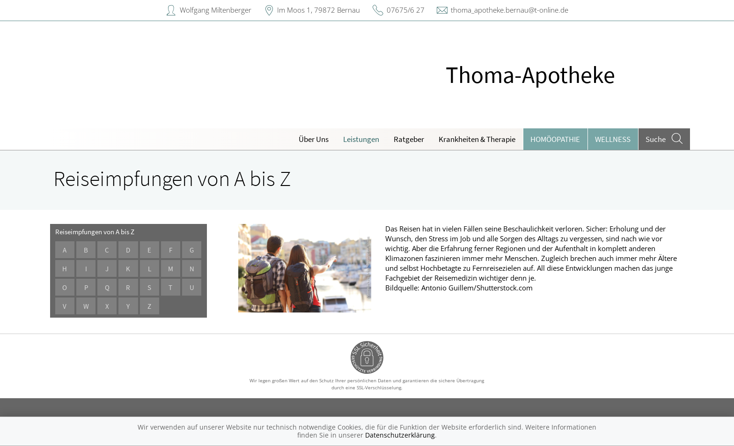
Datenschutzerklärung (400, 435)
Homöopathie (555, 139)
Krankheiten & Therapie (477, 139)
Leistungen (361, 139)
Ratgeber (409, 139)
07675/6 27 (406, 10)
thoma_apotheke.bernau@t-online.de (509, 10)
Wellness (613, 139)
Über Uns (314, 139)
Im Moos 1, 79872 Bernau (318, 10)
